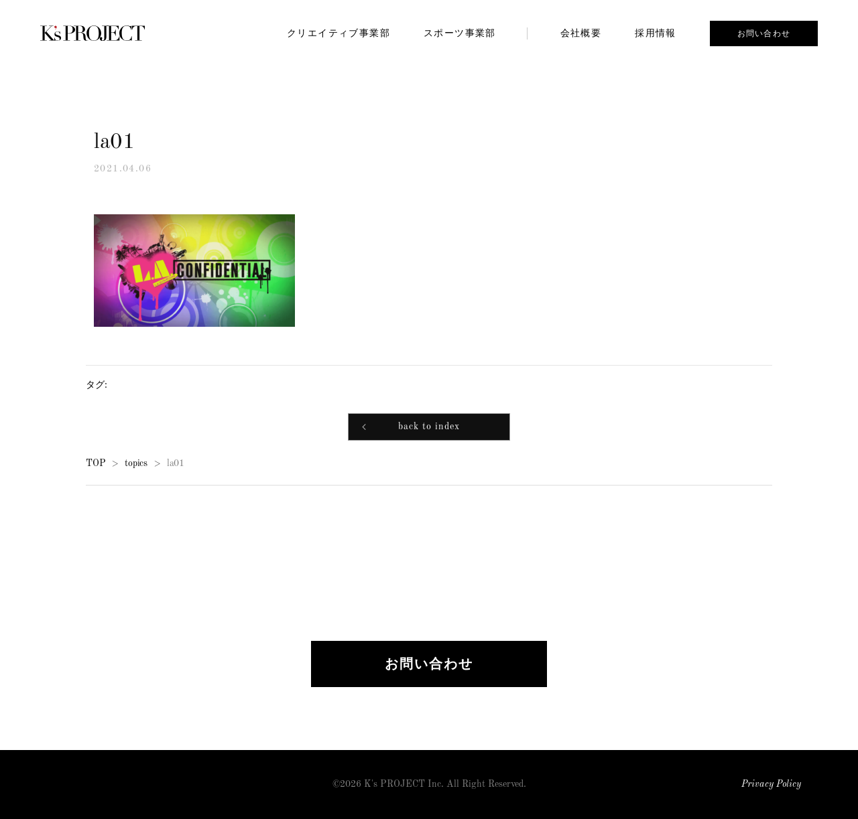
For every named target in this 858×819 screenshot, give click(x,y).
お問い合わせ (763, 33)
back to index (429, 428)
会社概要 (581, 32)
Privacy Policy (771, 784)
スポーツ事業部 (460, 32)
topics (136, 464)
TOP (95, 464)
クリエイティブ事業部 (338, 32)
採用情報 (655, 32)
